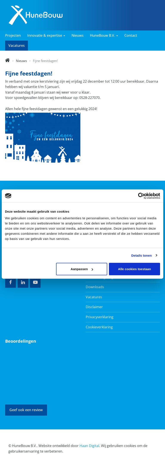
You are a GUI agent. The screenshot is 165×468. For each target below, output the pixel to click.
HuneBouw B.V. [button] (104, 35)
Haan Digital (89, 445)
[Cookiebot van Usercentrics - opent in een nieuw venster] (141, 195)
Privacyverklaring (99, 317)
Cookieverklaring (99, 327)
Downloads (95, 287)
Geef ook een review (26, 409)
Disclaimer (94, 306)
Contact (130, 35)
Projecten (13, 35)
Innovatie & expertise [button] (46, 35)
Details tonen (141, 255)
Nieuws (78, 35)
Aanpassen (82, 269)
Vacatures (16, 45)
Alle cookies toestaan (134, 269)
